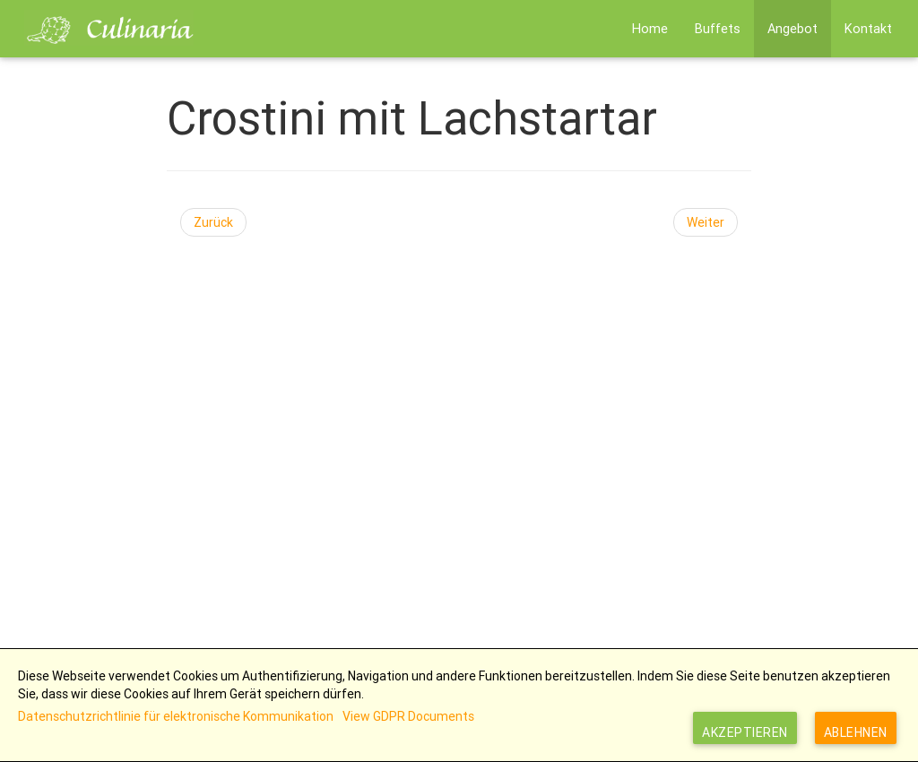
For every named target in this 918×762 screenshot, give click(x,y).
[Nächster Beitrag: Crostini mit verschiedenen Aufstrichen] (705, 222)
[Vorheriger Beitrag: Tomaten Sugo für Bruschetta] (213, 222)
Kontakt (868, 28)
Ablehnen (856, 732)
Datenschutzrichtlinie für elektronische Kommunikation (175, 716)
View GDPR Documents (408, 716)
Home (650, 28)
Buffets (717, 28)
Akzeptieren (745, 732)
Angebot (792, 28)
